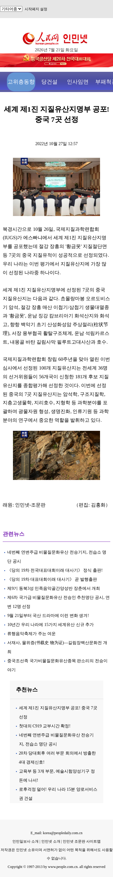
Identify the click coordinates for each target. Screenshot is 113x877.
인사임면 (78, 82)
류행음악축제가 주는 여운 (31, 633)
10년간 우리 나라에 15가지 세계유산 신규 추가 (50, 624)
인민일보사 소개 (25, 841)
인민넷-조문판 (30, 504)
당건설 (49, 82)
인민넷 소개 (50, 841)
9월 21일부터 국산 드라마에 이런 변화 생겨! (48, 615)
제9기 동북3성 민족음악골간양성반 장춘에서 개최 (53, 588)
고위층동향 (21, 82)
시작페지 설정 (36, 9)
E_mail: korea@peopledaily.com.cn (57, 833)
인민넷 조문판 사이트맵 (82, 841)
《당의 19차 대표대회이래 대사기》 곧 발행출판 (52, 579)
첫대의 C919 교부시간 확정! (45, 726)
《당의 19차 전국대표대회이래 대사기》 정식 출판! (55, 570)
